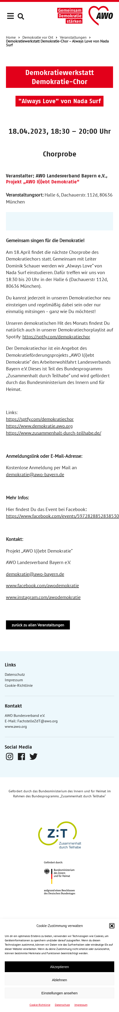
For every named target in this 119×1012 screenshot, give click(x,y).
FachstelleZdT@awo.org (37, 721)
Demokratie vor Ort (37, 37)
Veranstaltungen (73, 37)
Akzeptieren (59, 967)
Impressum (81, 1005)
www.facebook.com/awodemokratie (42, 585)
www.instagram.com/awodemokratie (43, 597)
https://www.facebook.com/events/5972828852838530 (62, 516)
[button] (111, 925)
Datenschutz (62, 1005)
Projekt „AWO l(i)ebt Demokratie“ (42, 182)
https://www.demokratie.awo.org (39, 426)
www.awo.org (16, 726)
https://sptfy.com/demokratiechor (56, 337)
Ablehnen (59, 980)
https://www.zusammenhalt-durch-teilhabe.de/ (53, 433)
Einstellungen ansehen (59, 993)
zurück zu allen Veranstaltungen (38, 625)
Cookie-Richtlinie (40, 1005)
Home (11, 37)
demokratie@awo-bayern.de (35, 474)
